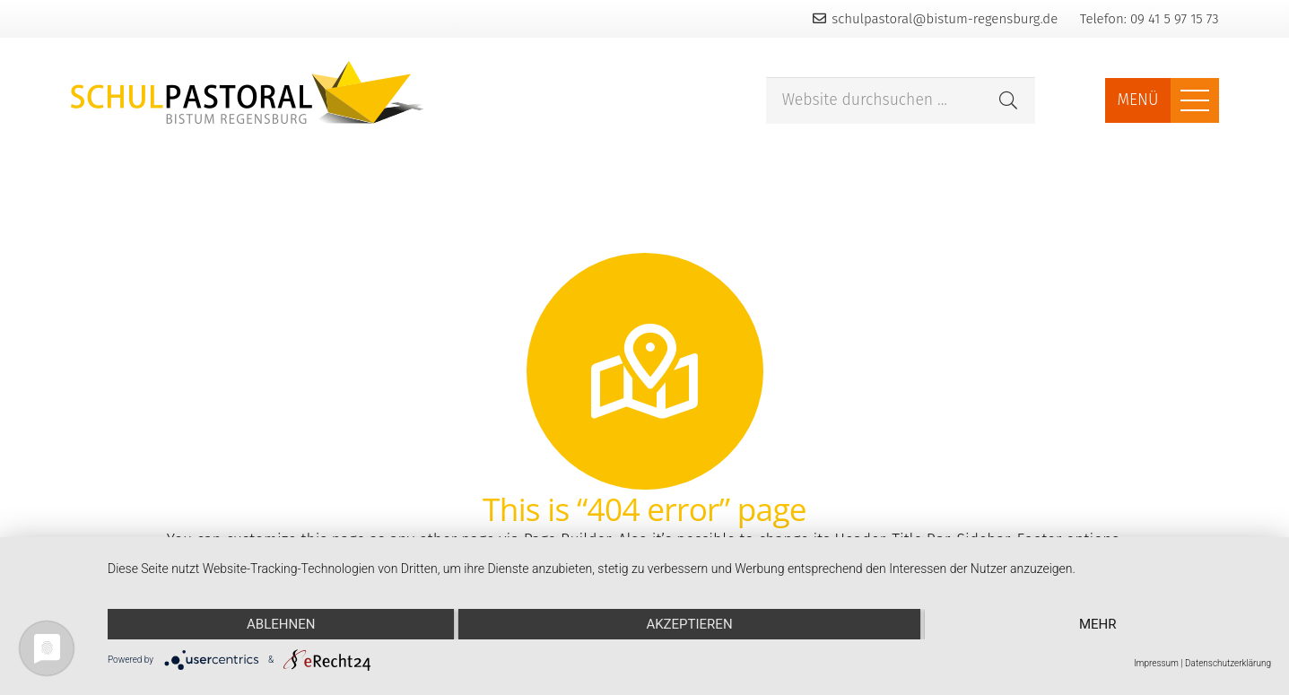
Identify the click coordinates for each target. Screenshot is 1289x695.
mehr (1098, 624)
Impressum (1156, 663)
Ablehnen (281, 624)
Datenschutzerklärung (1228, 663)
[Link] (247, 92)
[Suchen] (1008, 100)
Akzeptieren (689, 624)
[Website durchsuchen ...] (900, 101)
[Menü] (1194, 100)
